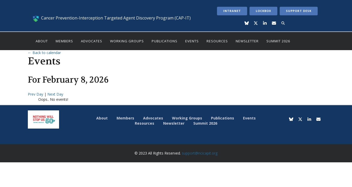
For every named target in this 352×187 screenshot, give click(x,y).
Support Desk (298, 11)
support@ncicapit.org (199, 153)
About (42, 41)
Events (192, 41)
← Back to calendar (44, 52)
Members (64, 41)
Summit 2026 (278, 41)
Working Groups (127, 41)
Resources (217, 41)
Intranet (232, 11)
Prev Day (36, 94)
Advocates (91, 41)
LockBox (263, 11)
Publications (164, 41)
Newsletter (247, 41)
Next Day (55, 94)
